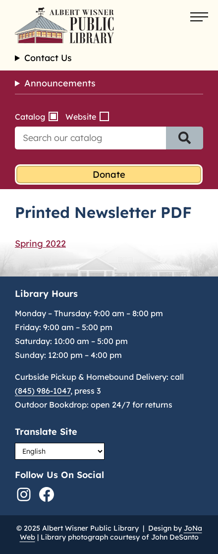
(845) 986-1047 (42, 391)
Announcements (60, 83)
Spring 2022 (40, 243)
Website (80, 117)
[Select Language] (60, 451)
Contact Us (48, 58)
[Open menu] (199, 17)
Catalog (30, 117)
